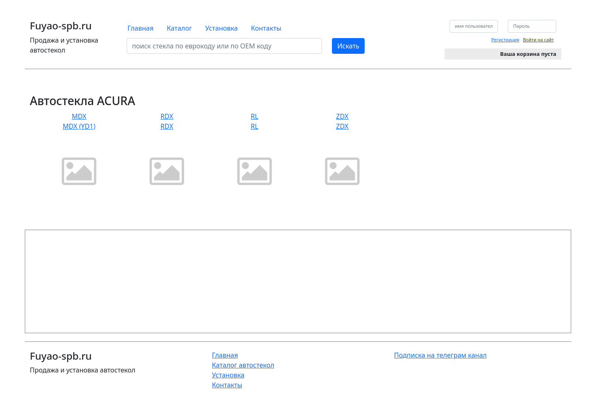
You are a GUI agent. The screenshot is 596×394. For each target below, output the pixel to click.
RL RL (254, 155)
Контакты (266, 28)
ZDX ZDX (342, 155)
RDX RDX (166, 155)
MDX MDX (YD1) (79, 155)
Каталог (179, 28)
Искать (348, 45)
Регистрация (505, 39)
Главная (140, 28)
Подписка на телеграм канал (440, 355)
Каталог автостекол (243, 365)
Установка (221, 28)
